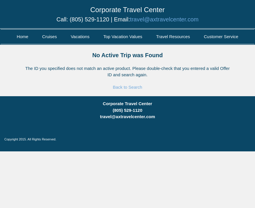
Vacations (80, 36)
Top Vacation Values (122, 36)
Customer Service (221, 36)
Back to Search (127, 87)
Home (22, 36)
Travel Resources (173, 36)
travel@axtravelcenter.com (164, 19)
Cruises (49, 36)
